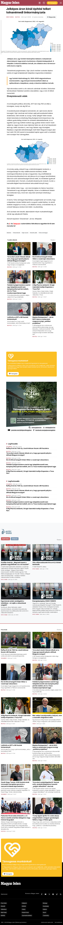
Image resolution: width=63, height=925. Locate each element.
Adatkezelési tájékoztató (47, 922)
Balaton (9, 232)
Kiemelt (3, 906)
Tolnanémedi (16, 232)
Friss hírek (3, 903)
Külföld (24, 906)
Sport (44, 912)
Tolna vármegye (43, 232)
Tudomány (46, 915)
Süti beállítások (58, 922)
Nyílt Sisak (3, 912)
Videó (23, 909)
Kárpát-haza (25, 912)
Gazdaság (45, 906)
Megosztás (51, 17)
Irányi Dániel (10, 17)
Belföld (17, 17)
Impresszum (4, 894)
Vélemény (3, 909)
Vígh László (25, 232)
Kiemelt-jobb (33, 232)
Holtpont (24, 903)
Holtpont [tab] (14, 539)
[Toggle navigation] (60, 2)
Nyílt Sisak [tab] (5, 539)
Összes (53, 240)
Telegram (16, 223)
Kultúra (45, 909)
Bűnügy (45, 903)
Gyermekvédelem (27, 915)
